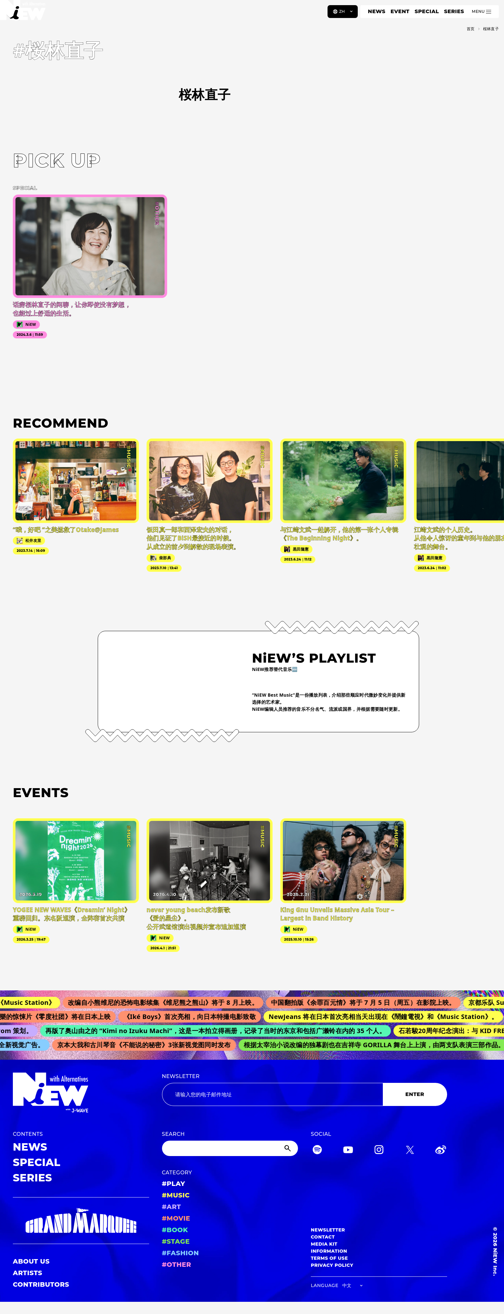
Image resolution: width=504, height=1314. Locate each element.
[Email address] (272, 1094)
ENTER (414, 1094)
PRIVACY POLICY (332, 1265)
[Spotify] (317, 1150)
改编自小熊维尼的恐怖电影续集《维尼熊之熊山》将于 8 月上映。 (169, 1002)
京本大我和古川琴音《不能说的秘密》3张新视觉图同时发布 (147, 1044)
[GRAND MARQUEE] (81, 1220)
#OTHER (176, 1264)
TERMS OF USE (329, 1258)
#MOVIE (176, 1218)
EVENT (400, 11)
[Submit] (288, 1148)
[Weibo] (440, 1150)
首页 (471, 28)
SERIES (454, 11)
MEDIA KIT (324, 1244)
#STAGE (176, 1241)
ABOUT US (31, 1261)
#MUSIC (176, 1195)
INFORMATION (329, 1251)
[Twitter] (409, 1150)
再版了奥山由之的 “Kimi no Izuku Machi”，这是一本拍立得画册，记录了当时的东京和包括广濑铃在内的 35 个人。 (219, 1030)
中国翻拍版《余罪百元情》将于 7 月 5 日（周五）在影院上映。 (368, 1002)
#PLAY (173, 1184)
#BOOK (175, 1230)
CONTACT (323, 1237)
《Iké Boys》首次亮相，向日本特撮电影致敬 (194, 1016)
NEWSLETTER (181, 1076)
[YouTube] (348, 1150)
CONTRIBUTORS (41, 1284)
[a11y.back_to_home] (26, 14)
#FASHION (180, 1253)
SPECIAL (427, 11)
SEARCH (173, 1134)
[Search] (230, 1148)
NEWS (376, 11)
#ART (171, 1207)
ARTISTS (27, 1273)
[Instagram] (379, 1150)
